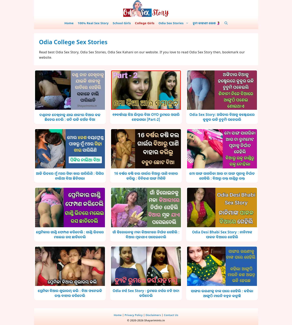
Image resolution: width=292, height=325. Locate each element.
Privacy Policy (134, 315)
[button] (226, 23)
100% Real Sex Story (93, 23)
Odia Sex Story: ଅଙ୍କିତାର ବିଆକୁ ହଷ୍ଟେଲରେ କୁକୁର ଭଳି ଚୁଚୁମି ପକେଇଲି (222, 117)
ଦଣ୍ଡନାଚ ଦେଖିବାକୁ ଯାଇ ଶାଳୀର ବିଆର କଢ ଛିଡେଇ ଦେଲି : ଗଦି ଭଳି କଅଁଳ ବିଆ (69, 117)
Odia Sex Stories (175, 23)
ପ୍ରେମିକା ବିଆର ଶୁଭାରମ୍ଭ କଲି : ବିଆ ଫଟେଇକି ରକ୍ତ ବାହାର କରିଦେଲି (70, 293)
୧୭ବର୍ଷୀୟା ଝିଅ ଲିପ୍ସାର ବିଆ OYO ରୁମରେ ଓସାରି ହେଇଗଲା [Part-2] (146, 117)
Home (69, 23)
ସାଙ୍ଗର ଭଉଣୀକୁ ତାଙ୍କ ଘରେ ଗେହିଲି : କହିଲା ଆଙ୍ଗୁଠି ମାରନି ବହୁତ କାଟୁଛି (222, 293)
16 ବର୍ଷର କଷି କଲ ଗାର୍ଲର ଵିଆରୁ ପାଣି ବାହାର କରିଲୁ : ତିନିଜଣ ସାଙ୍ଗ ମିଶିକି (146, 176)
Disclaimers (153, 315)
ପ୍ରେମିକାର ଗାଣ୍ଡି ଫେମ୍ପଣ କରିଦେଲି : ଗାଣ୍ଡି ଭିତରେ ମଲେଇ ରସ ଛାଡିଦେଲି (70, 234)
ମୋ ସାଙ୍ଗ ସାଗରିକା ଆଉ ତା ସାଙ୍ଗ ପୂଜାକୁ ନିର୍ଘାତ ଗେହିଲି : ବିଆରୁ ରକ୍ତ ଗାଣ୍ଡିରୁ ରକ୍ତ (222, 176)
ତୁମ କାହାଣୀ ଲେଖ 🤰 (206, 23)
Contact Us (171, 315)
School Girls (122, 23)
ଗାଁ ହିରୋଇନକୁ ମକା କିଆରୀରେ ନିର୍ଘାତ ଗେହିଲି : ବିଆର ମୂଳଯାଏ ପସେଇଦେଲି (145, 234)
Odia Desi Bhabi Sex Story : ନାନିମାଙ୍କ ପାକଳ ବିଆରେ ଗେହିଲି (222, 234)
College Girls (144, 23)
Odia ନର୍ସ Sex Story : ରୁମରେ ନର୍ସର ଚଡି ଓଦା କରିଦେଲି (146, 293)
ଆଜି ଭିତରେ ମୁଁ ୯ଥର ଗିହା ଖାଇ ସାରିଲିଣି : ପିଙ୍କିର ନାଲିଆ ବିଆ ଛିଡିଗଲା (70, 176)
